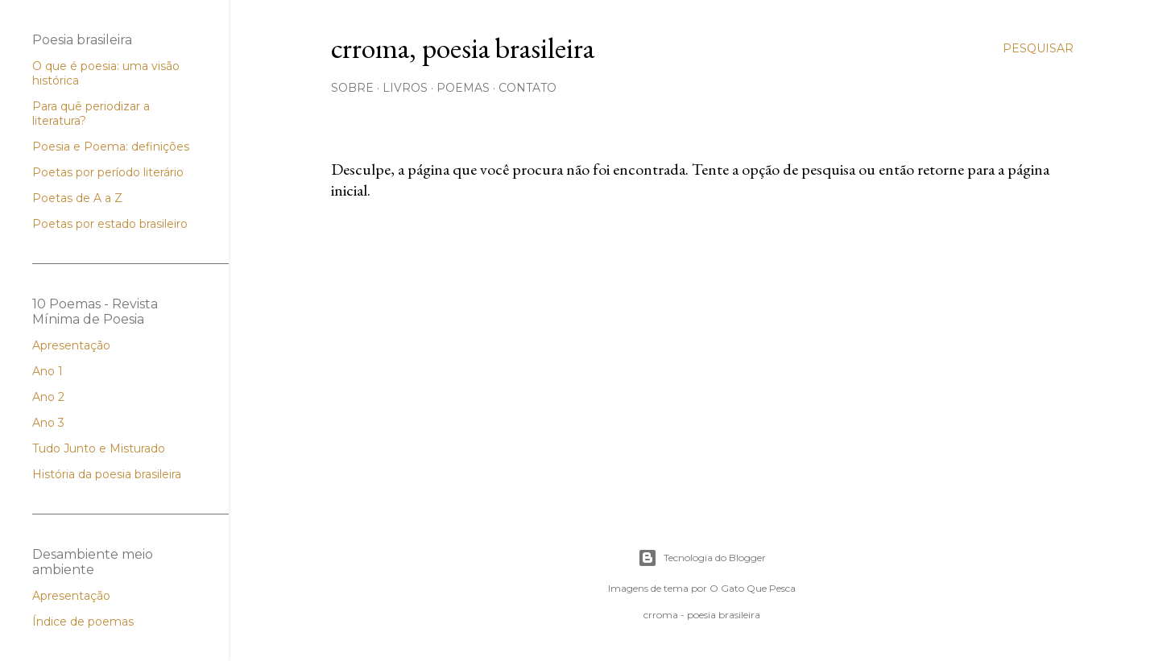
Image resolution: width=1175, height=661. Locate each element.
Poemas (463, 88)
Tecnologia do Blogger (702, 558)
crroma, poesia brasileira (462, 48)
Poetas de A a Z (77, 198)
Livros (405, 88)
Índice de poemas (83, 621)
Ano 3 (48, 422)
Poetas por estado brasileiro (110, 224)
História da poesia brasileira (106, 474)
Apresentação (71, 345)
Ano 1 (47, 371)
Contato (527, 88)
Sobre (352, 88)
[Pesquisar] (1038, 48)
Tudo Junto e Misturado (98, 448)
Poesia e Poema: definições (110, 146)
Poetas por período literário (108, 172)
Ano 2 (48, 397)
